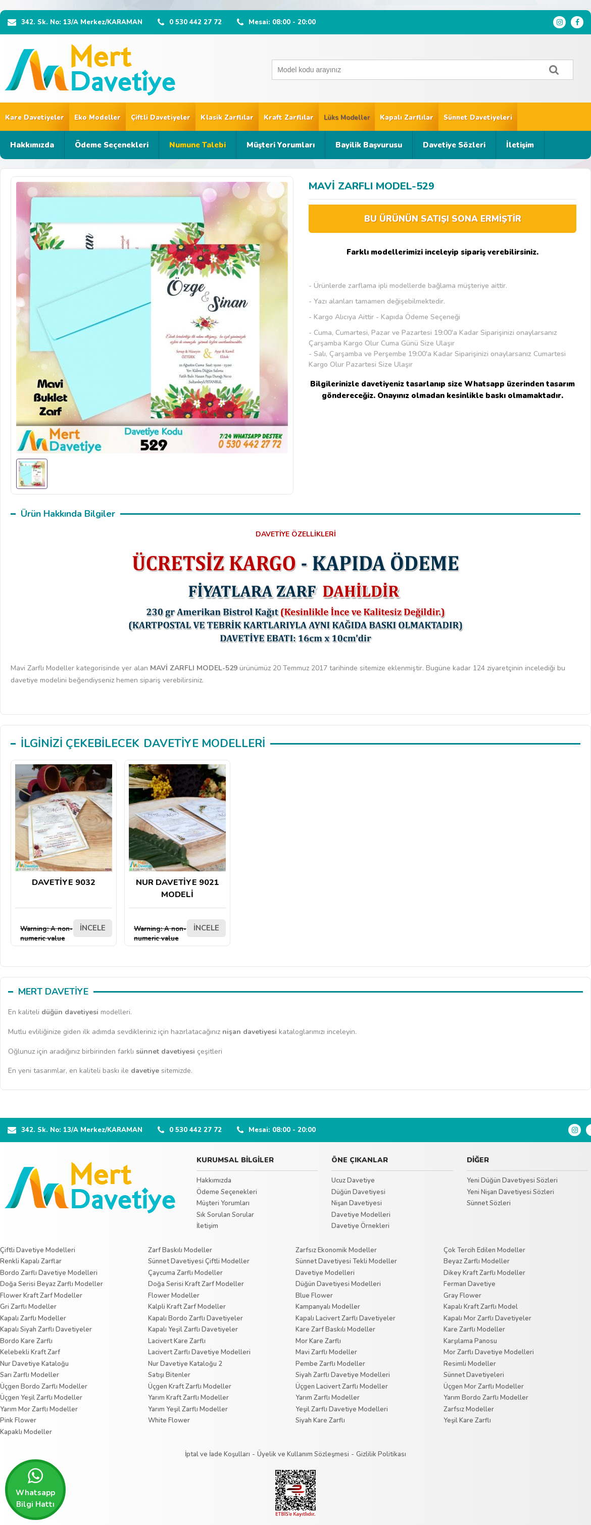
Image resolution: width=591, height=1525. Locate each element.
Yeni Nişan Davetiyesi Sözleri (510, 1192)
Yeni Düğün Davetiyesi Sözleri (512, 1180)
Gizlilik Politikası (381, 1454)
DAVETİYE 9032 (63, 826)
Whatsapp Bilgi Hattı (35, 1488)
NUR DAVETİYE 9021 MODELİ (177, 832)
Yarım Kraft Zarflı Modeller (188, 1397)
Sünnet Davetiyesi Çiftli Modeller (199, 1261)
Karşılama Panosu (470, 1341)
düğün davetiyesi (69, 1012)
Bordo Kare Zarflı (26, 1341)
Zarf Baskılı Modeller (180, 1250)
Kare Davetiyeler (34, 117)
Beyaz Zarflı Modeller (477, 1261)
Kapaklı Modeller (26, 1432)
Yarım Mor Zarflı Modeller (39, 1409)
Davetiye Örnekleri (360, 1226)
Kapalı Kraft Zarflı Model (481, 1306)
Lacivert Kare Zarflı (177, 1341)
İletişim (520, 145)
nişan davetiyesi (249, 1032)
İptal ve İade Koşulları (217, 1454)
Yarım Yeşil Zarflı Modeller (188, 1409)
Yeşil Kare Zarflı (467, 1420)
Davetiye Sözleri (454, 145)
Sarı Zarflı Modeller (29, 1375)
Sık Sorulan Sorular (225, 1214)
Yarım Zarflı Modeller (328, 1397)
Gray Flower (462, 1295)
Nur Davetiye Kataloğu (34, 1363)
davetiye (145, 1070)
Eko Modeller (97, 117)
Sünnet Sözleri (489, 1203)
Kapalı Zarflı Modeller (33, 1318)
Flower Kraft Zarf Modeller (41, 1295)
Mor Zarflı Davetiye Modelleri (489, 1352)
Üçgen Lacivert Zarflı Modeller (342, 1386)
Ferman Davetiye (470, 1284)
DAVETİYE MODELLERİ (204, 743)
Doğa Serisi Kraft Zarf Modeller (196, 1284)
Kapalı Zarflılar (406, 117)
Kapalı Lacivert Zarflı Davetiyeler (346, 1318)
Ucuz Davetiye (353, 1180)
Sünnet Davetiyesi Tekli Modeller (346, 1261)
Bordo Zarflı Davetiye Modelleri (48, 1272)
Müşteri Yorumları (281, 145)
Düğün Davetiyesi (358, 1192)
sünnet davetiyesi (165, 1051)
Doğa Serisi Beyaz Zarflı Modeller (51, 1284)
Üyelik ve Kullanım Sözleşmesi (303, 1454)
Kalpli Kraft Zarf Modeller (187, 1306)
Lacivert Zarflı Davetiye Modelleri (199, 1352)
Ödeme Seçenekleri (112, 145)
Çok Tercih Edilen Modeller (484, 1250)
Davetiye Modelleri (360, 1214)
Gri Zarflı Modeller (28, 1306)
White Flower (169, 1420)
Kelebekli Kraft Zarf (30, 1352)
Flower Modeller (174, 1295)
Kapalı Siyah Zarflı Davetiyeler (46, 1329)
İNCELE (93, 928)
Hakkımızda (32, 145)
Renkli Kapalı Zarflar (31, 1261)
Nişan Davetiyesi (356, 1203)
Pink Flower (18, 1420)
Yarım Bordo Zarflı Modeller (486, 1397)
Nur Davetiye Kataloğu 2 (185, 1363)
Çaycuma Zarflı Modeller (185, 1272)
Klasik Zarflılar (227, 117)
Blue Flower (314, 1295)
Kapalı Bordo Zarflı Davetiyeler (195, 1318)
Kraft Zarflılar (289, 117)
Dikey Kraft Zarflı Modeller (484, 1272)
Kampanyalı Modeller (328, 1306)
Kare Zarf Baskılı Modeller (335, 1329)
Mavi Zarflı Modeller (326, 1352)
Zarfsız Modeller (469, 1409)
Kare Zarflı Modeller (474, 1329)
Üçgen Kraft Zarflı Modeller (189, 1386)
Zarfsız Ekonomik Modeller (336, 1250)
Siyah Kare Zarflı (320, 1420)
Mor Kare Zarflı (318, 1341)
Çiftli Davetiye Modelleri (37, 1250)
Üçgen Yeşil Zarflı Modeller (41, 1397)
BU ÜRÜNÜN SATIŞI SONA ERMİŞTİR (442, 219)
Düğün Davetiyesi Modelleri (338, 1284)
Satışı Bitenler (169, 1375)
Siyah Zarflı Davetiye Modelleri (343, 1375)
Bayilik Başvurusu (368, 145)
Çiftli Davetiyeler (160, 117)
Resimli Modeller (470, 1363)
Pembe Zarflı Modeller (330, 1363)
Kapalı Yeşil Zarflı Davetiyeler (193, 1329)
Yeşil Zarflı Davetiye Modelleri (342, 1409)
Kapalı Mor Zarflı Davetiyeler (487, 1318)
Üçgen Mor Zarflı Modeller (484, 1386)
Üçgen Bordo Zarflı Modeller (43, 1386)
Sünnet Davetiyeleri (478, 117)
